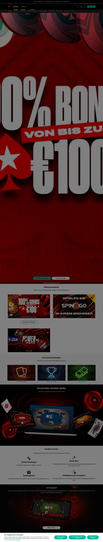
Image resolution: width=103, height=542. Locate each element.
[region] (51, 537)
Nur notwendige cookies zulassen (77, 537)
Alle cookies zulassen (93, 537)
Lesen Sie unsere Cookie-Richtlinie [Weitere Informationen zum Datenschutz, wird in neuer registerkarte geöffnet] (13, 539)
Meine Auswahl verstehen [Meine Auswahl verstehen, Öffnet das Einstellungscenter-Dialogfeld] (60, 537)
